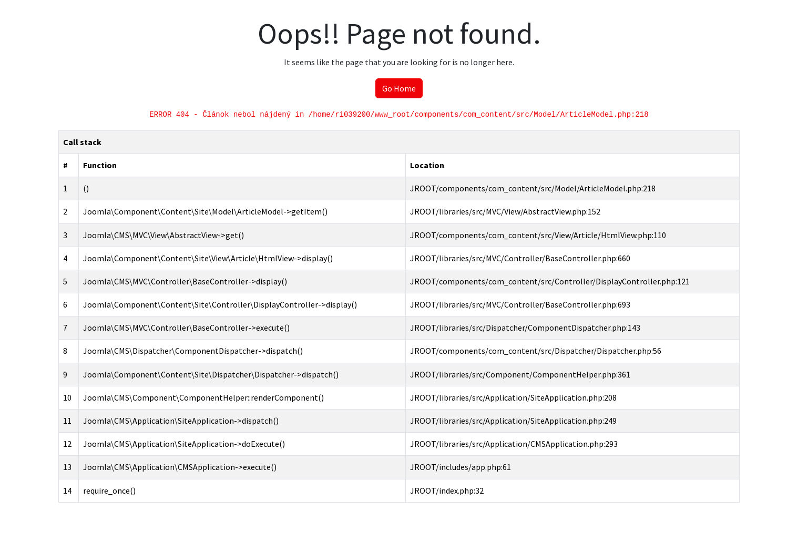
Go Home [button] (399, 88)
